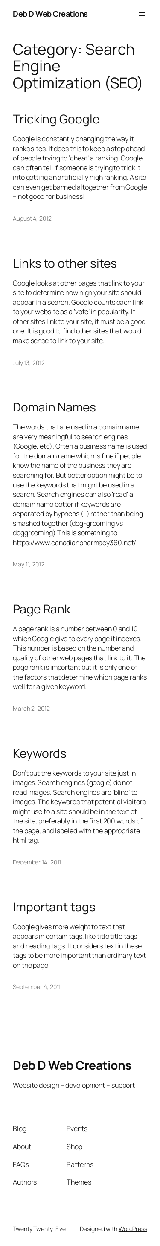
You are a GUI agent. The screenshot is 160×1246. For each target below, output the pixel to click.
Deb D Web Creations (50, 14)
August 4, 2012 (32, 218)
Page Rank (41, 609)
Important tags (54, 907)
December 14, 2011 (37, 862)
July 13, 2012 (29, 363)
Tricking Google (56, 119)
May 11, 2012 (28, 564)
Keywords (40, 753)
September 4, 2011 (37, 987)
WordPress (133, 1229)
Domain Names (54, 407)
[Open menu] (142, 14)
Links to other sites (65, 263)
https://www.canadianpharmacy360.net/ (74, 542)
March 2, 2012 (31, 708)
